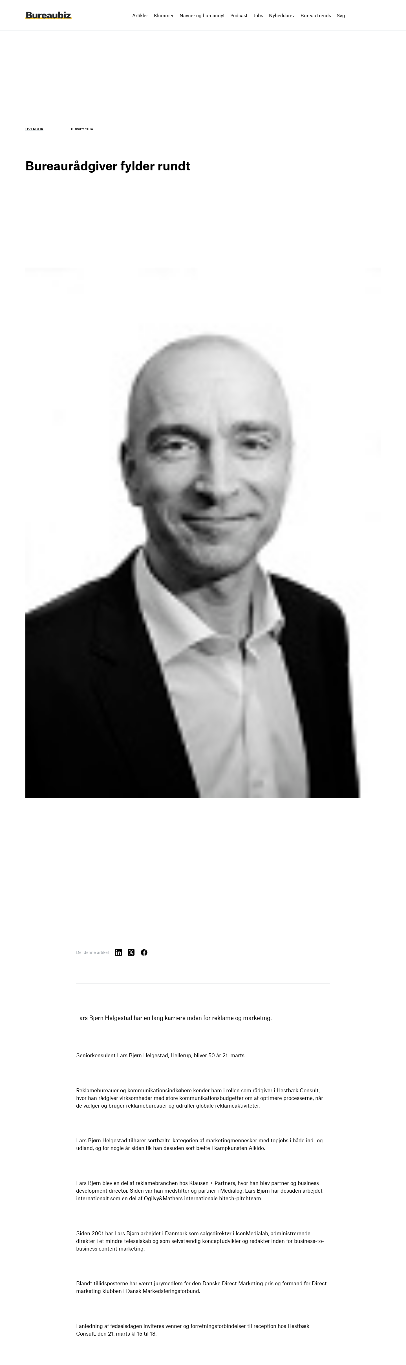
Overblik (34, 129)
